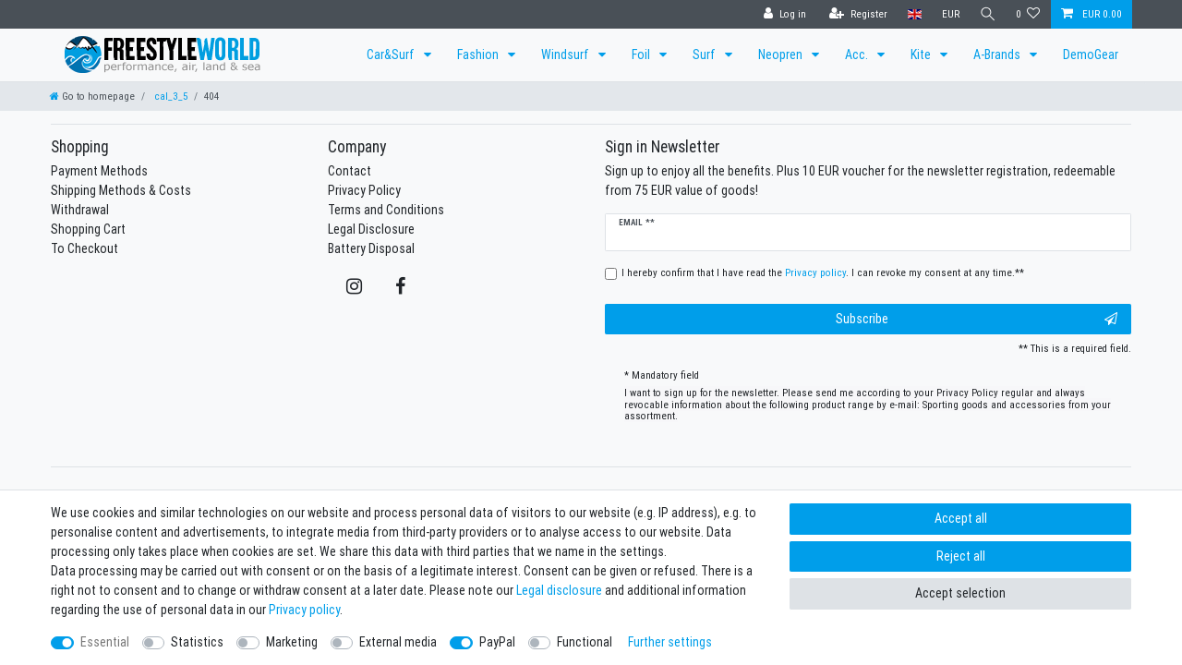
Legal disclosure (559, 590)
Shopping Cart (88, 229)
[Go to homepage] (92, 96)
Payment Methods (99, 171)
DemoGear (1090, 54)
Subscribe (977, 319)
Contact (349, 171)
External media (398, 642)
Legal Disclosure (371, 229)
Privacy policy (304, 609)
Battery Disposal (371, 248)
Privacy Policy (364, 190)
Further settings (670, 642)
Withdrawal (80, 209)
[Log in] (783, 14)
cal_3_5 (169, 96)
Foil (642, 54)
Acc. (858, 54)
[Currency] (949, 14)
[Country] (913, 14)
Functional (584, 642)
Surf (705, 54)
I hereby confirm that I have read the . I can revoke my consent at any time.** (822, 272)
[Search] (987, 14)
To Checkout (84, 248)
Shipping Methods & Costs (121, 190)
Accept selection (960, 593)
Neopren (781, 54)
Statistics (197, 642)
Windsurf (566, 54)
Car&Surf (392, 54)
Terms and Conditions (386, 209)
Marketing (292, 642)
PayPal (497, 642)
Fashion (479, 54)
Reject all (960, 556)
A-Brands (998, 54)
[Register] (856, 14)
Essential (104, 642)
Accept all (961, 518)
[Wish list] (1028, 14)
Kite (922, 54)
